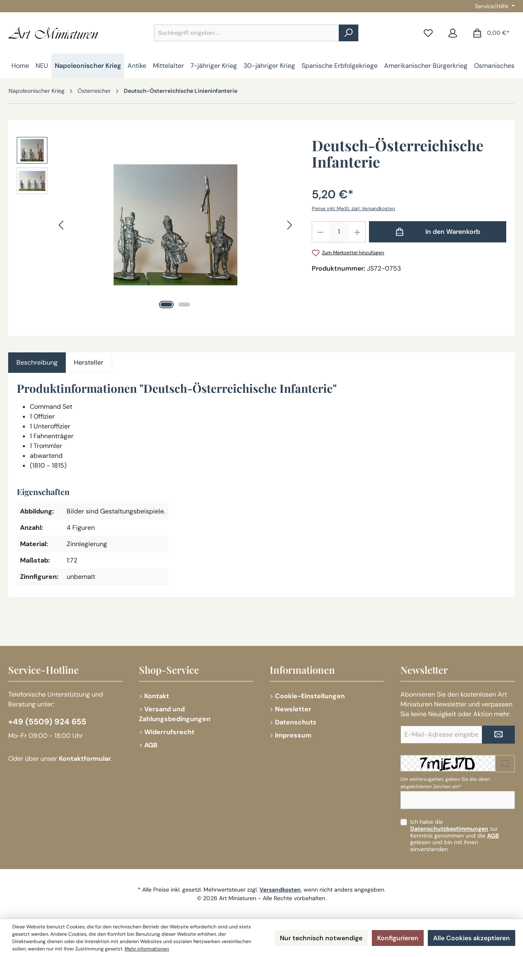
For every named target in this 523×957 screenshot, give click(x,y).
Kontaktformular (85, 759)
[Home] (20, 66)
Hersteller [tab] (88, 362)
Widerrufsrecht (169, 732)
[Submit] (498, 735)
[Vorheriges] (62, 225)
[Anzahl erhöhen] (357, 231)
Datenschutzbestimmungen (449, 828)
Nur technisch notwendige (320, 938)
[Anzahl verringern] (320, 231)
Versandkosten (280, 889)
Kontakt (156, 696)
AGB (150, 745)
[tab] (37, 362)
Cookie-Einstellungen (310, 696)
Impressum (293, 735)
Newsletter (293, 709)
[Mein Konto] (453, 33)
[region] (156, 225)
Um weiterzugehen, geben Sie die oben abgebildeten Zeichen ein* (445, 783)
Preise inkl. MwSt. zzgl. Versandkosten (354, 208)
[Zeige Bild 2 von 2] (184, 305)
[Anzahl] (339, 231)
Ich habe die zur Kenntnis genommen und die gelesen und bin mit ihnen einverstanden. (454, 835)
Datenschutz (295, 722)
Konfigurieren (397, 938)
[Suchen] (348, 33)
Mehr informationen (147, 949)
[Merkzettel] (428, 33)
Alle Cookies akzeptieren (471, 938)
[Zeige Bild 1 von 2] (166, 305)
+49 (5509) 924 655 (47, 722)
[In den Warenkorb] (437, 231)
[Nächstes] (289, 225)
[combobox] (246, 33)
